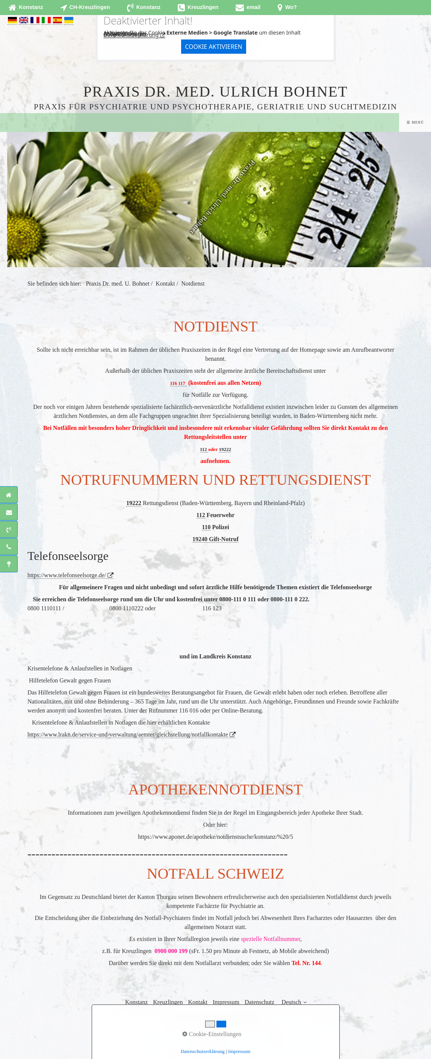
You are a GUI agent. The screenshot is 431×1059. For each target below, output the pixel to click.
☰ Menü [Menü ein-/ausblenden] (415, 122)
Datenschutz (259, 1002)
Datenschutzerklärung (131, 34)
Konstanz (136, 1002)
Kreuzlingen (168, 1002)
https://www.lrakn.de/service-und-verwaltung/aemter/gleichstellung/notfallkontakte (127, 734)
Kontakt (197, 1002)
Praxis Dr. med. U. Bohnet (117, 283)
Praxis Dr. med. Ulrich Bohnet (215, 91)
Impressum (226, 1002)
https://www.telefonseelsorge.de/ (66, 575)
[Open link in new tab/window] (248, 7)
